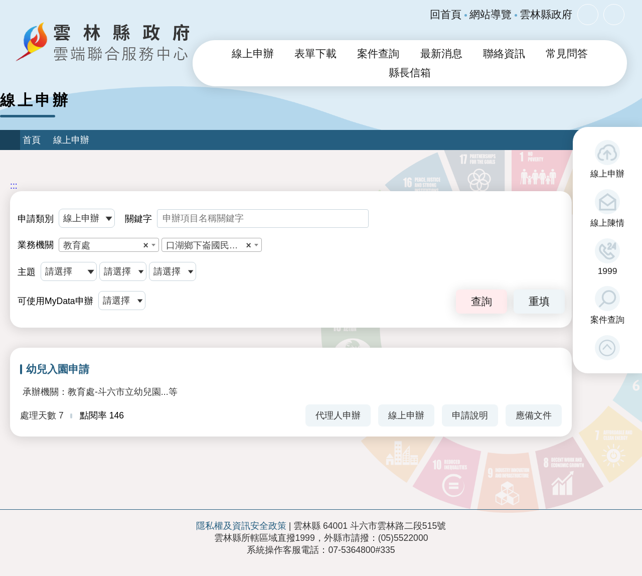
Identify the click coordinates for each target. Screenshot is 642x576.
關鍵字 (138, 219)
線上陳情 (607, 223)
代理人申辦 (338, 415)
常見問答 (567, 54)
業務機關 (36, 245)
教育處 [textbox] (105, 245)
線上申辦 (607, 174)
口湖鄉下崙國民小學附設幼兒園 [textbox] (213, 245)
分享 (613, 14)
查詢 (481, 301)
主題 (27, 272)
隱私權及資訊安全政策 (241, 526)
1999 (607, 271)
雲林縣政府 (546, 15)
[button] (607, 348)
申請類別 (36, 219)
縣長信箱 (410, 73)
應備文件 (534, 415)
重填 (539, 301)
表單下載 (315, 54)
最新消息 (441, 54)
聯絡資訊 (504, 54)
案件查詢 (607, 320)
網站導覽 (490, 15)
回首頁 (445, 15)
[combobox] (109, 245)
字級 (587, 14)
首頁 (32, 140)
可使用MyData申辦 (55, 301)
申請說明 (470, 415)
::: (14, 186)
